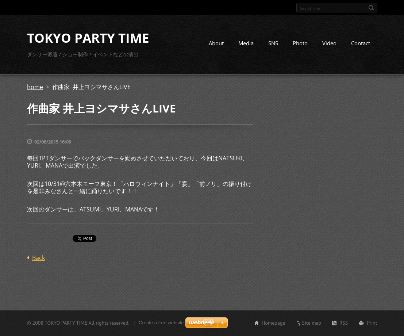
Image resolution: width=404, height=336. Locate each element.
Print (372, 323)
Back (38, 258)
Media (246, 43)
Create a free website (161, 322)
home (35, 87)
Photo (300, 43)
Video (329, 43)
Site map (312, 323)
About (216, 43)
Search (371, 8)
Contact (360, 43)
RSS (343, 323)
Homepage (273, 323)
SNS (273, 43)
